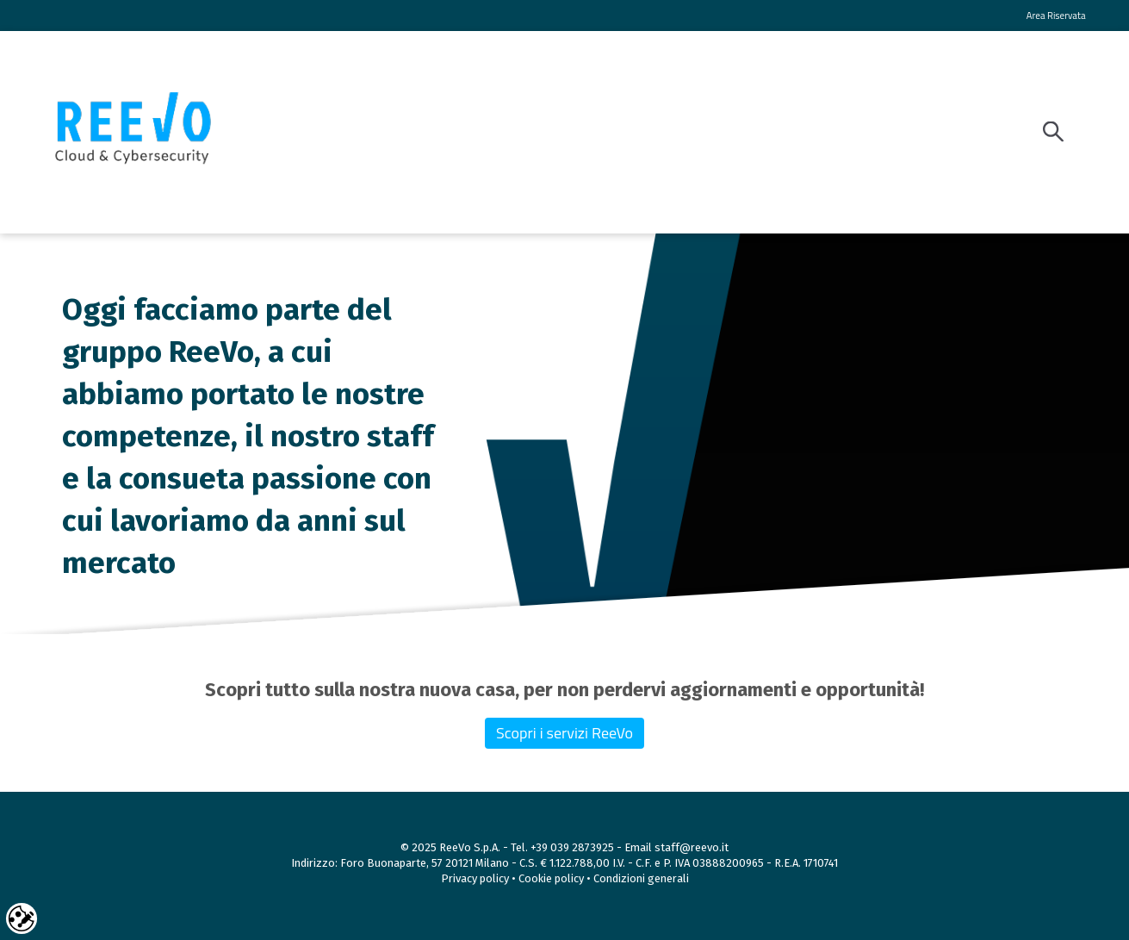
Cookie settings (21, 918)
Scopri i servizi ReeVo (564, 732)
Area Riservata (1056, 15)
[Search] (1058, 132)
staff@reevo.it (691, 847)
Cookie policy (551, 878)
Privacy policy (476, 878)
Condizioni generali (641, 878)
